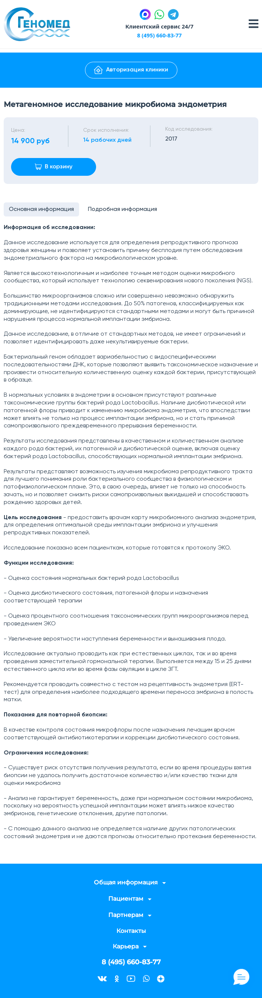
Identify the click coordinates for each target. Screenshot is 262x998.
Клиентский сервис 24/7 (159, 26)
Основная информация (41, 210)
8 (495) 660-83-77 (159, 35)
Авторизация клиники (131, 69)
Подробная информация (123, 210)
